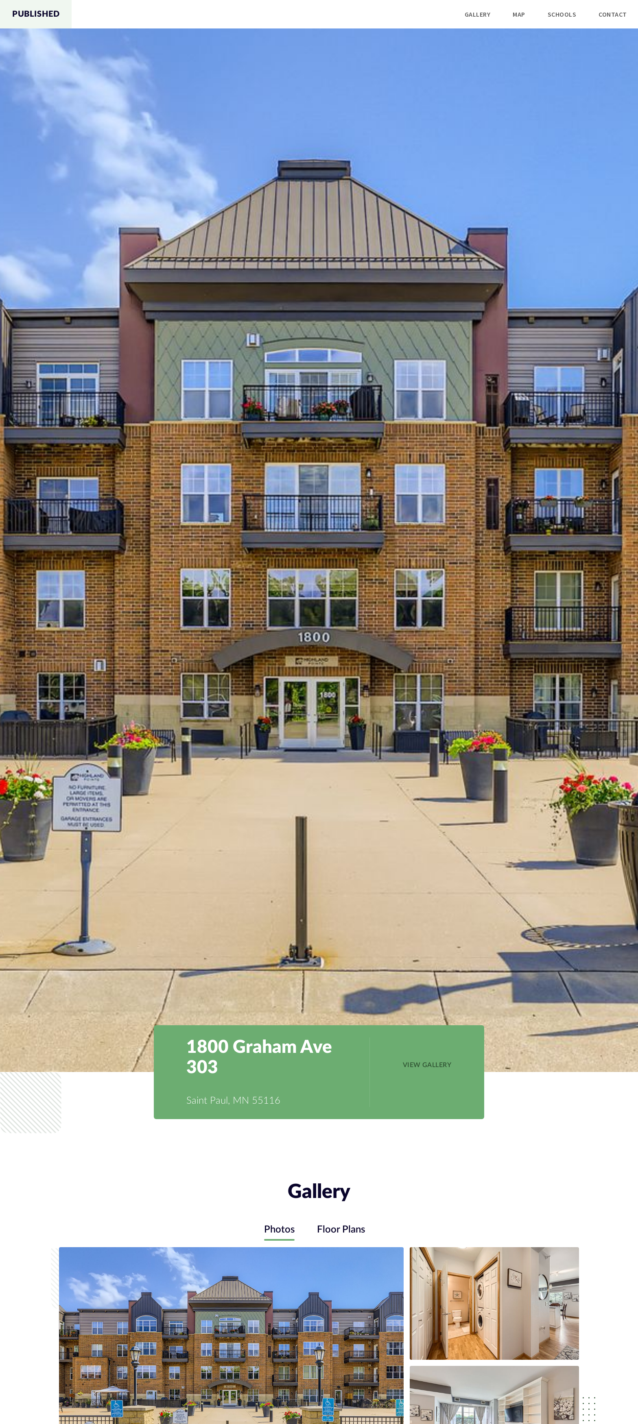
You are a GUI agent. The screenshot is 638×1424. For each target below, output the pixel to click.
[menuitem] (477, 14)
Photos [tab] (279, 1230)
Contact (613, 14)
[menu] (355, 14)
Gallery (477, 14)
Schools (562, 14)
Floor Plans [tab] (341, 1230)
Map (519, 14)
